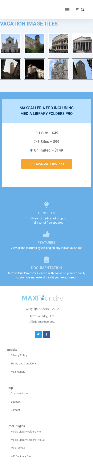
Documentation (20, 393)
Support (15, 401)
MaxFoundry (18, 371)
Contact (15, 409)
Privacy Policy (19, 355)
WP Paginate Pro (21, 456)
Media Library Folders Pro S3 (28, 439)
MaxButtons (18, 448)
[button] (67, 9)
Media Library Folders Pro (26, 431)
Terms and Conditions (24, 363)
